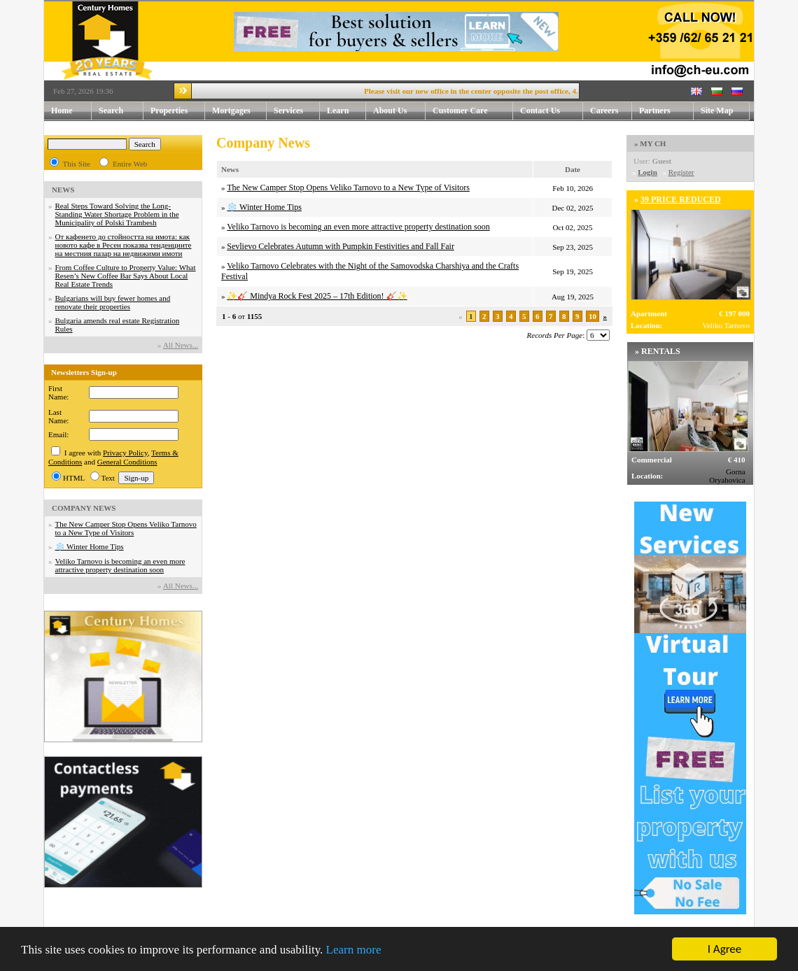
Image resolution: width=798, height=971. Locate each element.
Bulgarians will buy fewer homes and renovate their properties (113, 302)
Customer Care (460, 110)
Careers (604, 110)
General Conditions (127, 462)
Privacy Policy (125, 452)
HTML (74, 478)
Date (572, 169)
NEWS (63, 189)
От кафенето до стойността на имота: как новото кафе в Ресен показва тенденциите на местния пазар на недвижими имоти (123, 244)
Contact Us (551, 111)
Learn (346, 111)
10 (592, 316)
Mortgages (231, 110)
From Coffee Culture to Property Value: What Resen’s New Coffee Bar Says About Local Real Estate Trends (125, 275)
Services (297, 111)
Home (62, 110)
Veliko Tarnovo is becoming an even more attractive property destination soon (120, 565)
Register (681, 172)
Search (111, 110)
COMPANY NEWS (83, 508)
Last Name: (58, 416)
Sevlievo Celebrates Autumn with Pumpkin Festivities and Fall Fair (340, 246)
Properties (177, 111)
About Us (399, 111)
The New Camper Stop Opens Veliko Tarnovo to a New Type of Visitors (126, 528)
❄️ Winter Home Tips (89, 546)
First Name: (58, 392)
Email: (58, 434)
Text (108, 478)
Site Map (717, 110)
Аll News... (180, 345)
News (230, 169)
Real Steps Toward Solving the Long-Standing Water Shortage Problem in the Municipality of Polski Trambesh (117, 214)
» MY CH (650, 143)
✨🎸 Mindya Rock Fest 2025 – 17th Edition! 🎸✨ (317, 296)
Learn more (354, 950)
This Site (76, 164)
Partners (655, 110)
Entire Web (130, 164)
